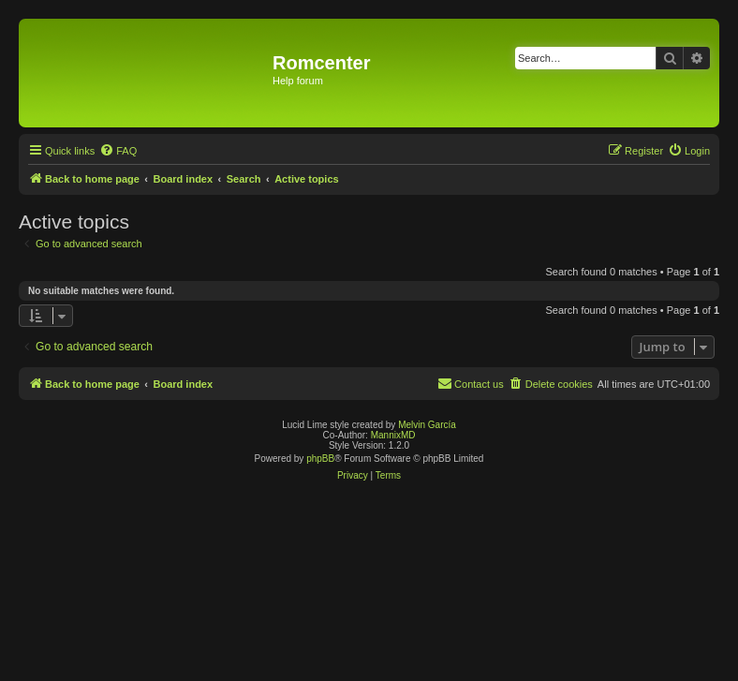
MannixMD (393, 435)
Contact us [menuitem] (470, 383)
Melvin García (427, 425)
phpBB (320, 458)
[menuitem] (118, 151)
